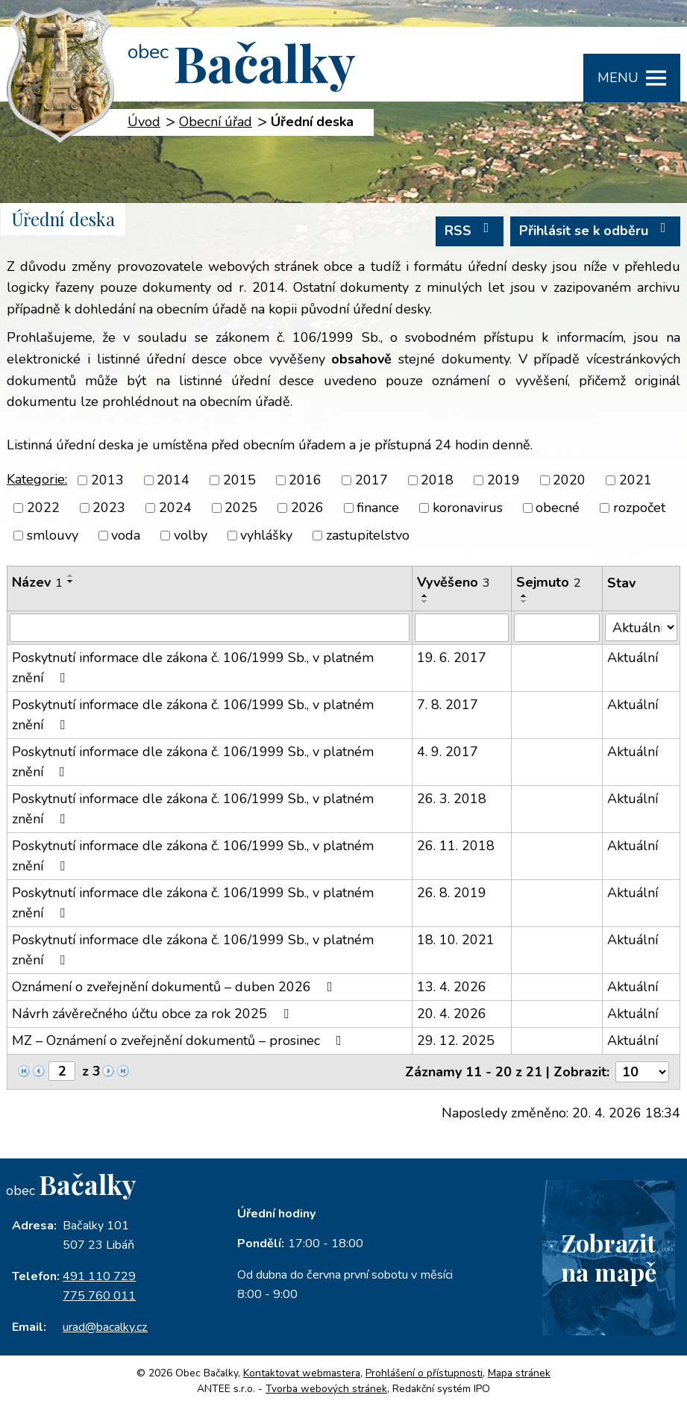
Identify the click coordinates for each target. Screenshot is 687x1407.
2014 (173, 480)
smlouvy (52, 535)
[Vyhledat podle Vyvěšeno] (462, 628)
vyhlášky (266, 535)
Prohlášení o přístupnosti (424, 1373)
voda (125, 535)
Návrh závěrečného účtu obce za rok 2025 (153, 1014)
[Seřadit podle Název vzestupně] (71, 575)
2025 (241, 508)
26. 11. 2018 (456, 846)
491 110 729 (99, 1276)
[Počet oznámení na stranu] (642, 1071)
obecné (558, 508)
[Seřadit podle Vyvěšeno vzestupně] (425, 596)
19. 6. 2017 (451, 658)
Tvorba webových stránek (326, 1389)
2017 (371, 480)
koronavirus (468, 508)
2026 (307, 508)
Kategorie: (37, 479)
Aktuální (632, 658)
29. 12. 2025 (456, 1040)
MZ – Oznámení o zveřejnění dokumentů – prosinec (180, 1040)
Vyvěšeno (453, 582)
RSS (470, 230)
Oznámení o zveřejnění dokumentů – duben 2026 (175, 987)
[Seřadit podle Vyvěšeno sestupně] (425, 602)
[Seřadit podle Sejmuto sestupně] (524, 602)
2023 (108, 508)
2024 (175, 508)
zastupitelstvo (368, 535)
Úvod (144, 122)
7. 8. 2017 (447, 705)
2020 (569, 480)
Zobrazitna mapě (608, 1257)
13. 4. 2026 (451, 987)
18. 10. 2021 (456, 940)
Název (37, 582)
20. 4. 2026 (451, 1014)
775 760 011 (99, 1296)
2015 (239, 480)
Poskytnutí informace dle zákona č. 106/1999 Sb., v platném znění (193, 668)
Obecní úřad (215, 122)
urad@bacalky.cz (105, 1327)
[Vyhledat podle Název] (210, 628)
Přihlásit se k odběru (595, 230)
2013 (107, 480)
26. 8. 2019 (451, 893)
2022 (43, 508)
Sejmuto (548, 582)
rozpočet (639, 508)
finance (378, 508)
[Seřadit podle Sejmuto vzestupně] (524, 596)
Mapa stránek (519, 1373)
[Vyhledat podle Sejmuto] (557, 628)
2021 (635, 480)
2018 (437, 480)
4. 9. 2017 (447, 752)
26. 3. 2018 (451, 799)
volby (190, 535)
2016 (305, 480)
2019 (503, 480)
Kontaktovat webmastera (301, 1373)
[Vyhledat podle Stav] (641, 627)
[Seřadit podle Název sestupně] (71, 581)
